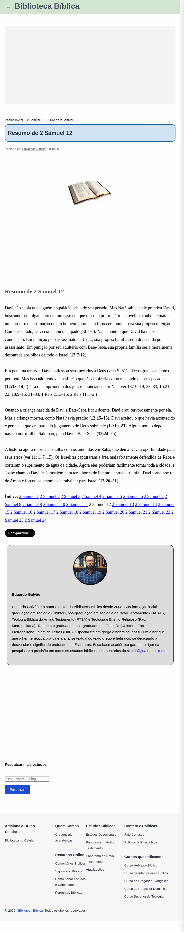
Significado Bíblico (68, 876)
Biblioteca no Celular (20, 845)
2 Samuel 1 (29, 501)
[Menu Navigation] (7, 6)
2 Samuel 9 (32, 509)
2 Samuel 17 (44, 517)
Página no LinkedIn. (151, 656)
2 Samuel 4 (91, 501)
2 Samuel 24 (35, 525)
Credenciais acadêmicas (64, 842)
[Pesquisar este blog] (27, 784)
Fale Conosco (134, 839)
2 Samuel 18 (67, 517)
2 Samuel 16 (21, 517)
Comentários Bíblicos (70, 868)
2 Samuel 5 (112, 501)
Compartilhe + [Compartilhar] (20, 538)
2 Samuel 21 (136, 517)
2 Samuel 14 (146, 509)
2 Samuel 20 (113, 517)
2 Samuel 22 (159, 517)
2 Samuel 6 (133, 501)
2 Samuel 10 (54, 509)
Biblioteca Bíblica (47, 6)
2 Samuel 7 (154, 501)
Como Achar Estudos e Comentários (70, 887)
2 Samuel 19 (90, 517)
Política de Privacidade (140, 847)
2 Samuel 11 (77, 509)
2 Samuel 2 (50, 501)
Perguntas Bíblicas (68, 897)
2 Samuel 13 (123, 509)
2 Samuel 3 (71, 501)
